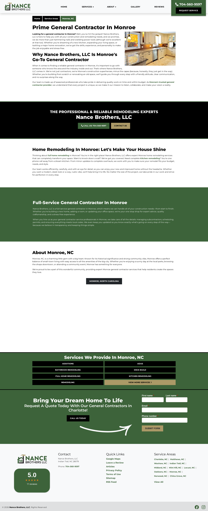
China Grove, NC (178, 476)
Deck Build (140, 370)
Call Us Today (78, 418)
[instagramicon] (203, 508)
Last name (172, 395)
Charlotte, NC (161, 459)
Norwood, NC (160, 476)
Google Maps (113, 459)
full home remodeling (58, 148)
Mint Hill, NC (175, 467)
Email (145, 406)
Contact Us (111, 122)
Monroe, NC (68, 18)
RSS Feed (111, 482)
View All (158, 482)
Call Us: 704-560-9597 (99, 122)
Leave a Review (115, 462)
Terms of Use (113, 474)
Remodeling (68, 382)
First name (148, 395)
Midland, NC (160, 467)
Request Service (188, 10)
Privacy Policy (114, 470)
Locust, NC (189, 467)
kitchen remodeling (150, 151)
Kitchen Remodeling (140, 376)
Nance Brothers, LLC (19, 507)
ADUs (140, 363)
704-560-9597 (188, 4)
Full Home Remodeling (68, 376)
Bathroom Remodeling (68, 370)
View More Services (140, 382)
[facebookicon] (197, 508)
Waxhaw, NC (160, 463)
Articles (110, 466)
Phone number (150, 416)
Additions (68, 363)
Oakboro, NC (160, 472)
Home (37, 18)
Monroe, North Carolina (104, 281)
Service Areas (51, 18)
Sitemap (110, 478)
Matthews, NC (177, 459)
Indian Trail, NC (177, 463)
